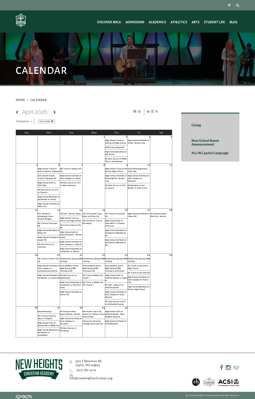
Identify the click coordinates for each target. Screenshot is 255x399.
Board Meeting (44, 311)
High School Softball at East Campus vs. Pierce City (138, 279)
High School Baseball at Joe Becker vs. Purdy (49, 197)
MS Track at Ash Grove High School (138, 266)
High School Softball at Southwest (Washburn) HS (116, 242)
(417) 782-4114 (86, 370)
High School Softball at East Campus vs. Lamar (71, 176)
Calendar (38, 100)
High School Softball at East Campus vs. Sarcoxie (71, 321)
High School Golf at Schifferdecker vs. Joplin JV (116, 278)
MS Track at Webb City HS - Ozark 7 (93, 283)
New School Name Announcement (205, 142)
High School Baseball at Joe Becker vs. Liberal (71, 249)
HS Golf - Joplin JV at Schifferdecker (114, 286)
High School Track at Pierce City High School (70, 219)
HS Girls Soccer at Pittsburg (68, 329)
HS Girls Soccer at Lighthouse (68, 276)
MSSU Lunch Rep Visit (115, 147)
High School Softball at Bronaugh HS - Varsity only (116, 178)
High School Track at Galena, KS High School (115, 141)
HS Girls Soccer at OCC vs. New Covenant (70, 183)
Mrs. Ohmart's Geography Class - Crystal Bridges (46, 216)
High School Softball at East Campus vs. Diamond (138, 178)
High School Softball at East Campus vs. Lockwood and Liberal (48, 268)
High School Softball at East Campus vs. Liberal (71, 242)
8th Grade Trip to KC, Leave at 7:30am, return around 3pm (94, 314)
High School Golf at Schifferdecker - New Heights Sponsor (114, 314)
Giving (196, 125)
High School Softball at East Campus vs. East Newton (116, 294)
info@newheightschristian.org (91, 378)
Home (20, 100)
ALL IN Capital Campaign (209, 153)
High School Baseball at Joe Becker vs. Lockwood (49, 276)
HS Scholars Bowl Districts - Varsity (158, 214)
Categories (25, 121)
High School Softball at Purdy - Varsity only (138, 141)
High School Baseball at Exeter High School (138, 287)
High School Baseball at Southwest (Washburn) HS (116, 233)
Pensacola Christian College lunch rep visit (93, 322)
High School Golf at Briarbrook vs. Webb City (49, 324)
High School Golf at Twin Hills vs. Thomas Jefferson (115, 223)
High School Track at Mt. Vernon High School (116, 169)
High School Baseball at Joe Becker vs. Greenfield (49, 332)
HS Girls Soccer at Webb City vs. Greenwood (116, 160)
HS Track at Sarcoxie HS (139, 272)
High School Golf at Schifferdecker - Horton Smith (71, 234)
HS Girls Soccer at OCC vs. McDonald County (115, 302)
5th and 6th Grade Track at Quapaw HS (47, 176)
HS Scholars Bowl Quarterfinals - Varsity (70, 312)
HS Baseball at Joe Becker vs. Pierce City (137, 186)
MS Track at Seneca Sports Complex (47, 317)
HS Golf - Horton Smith (70, 213)
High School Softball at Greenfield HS (116, 322)
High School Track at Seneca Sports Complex (48, 169)
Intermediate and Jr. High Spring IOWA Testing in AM (69, 268)
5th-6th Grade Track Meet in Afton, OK (92, 214)
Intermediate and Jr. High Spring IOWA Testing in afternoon (114, 268)
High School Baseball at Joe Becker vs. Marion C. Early (71, 285)
